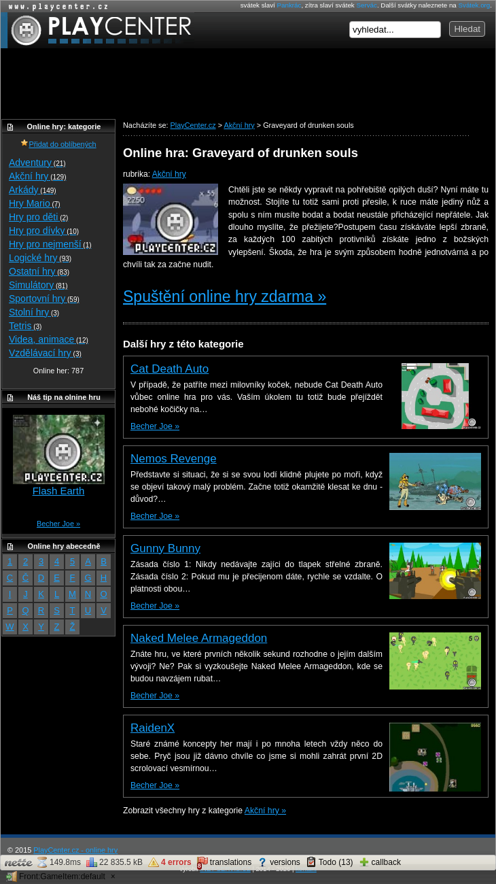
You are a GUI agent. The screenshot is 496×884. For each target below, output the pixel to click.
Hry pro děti (38, 216)
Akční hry (169, 174)
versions (278, 862)
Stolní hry (34, 312)
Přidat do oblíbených (58, 144)
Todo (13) (329, 862)
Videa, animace (48, 339)
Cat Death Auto (169, 368)
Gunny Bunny (165, 548)
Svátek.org (475, 5)
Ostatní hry (39, 271)
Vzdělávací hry (45, 352)
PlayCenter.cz (97, 30)
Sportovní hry (44, 298)
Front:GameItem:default (55, 876)
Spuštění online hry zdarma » (224, 296)
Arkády (32, 189)
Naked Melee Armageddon (198, 638)
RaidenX (152, 727)
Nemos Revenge (173, 458)
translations (224, 863)
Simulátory (38, 284)
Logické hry (40, 257)
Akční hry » (265, 810)
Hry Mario (34, 203)
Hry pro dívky (44, 230)
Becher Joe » (154, 426)
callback (380, 862)
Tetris (25, 325)
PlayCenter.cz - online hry (75, 850)
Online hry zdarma (55, 6)
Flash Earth (59, 490)
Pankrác (289, 5)
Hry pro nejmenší (50, 244)
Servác (366, 5)
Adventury (37, 162)
